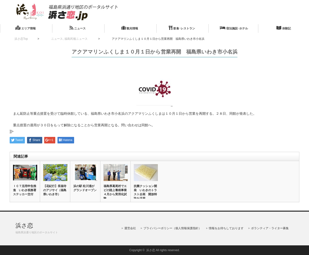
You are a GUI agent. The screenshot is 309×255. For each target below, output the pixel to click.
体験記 (283, 28)
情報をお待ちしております (226, 228)
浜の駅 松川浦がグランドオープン (85, 188)
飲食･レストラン (182, 28)
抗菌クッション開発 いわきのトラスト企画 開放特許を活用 (145, 192)
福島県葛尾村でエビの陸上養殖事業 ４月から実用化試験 (115, 192)
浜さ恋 (24, 225)
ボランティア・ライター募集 (270, 228)
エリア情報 (25, 28)
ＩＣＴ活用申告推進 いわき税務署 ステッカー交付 (25, 190)
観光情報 (129, 28)
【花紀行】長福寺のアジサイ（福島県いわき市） (54, 190)
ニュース (78, 28)
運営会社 (130, 228)
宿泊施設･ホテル (234, 28)
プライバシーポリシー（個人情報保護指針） (172, 228)
